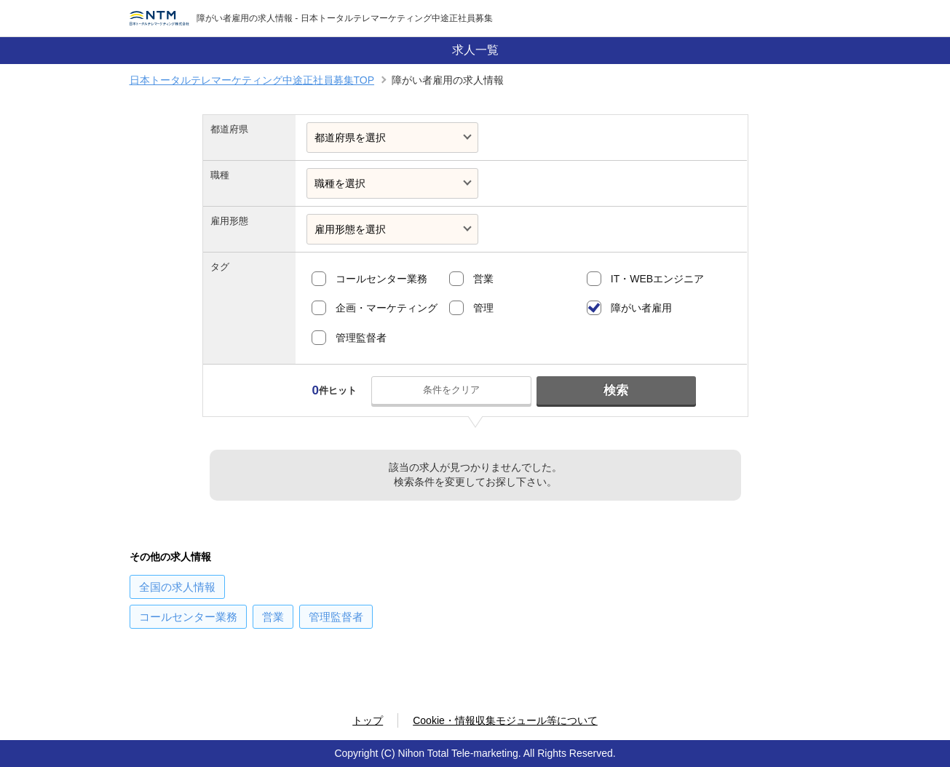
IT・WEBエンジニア (657, 279)
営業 (483, 279)
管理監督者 (361, 337)
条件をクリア (451, 389)
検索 (615, 390)
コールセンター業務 (381, 279)
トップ (367, 720)
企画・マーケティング (387, 308)
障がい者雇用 (641, 308)
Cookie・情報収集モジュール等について (505, 720)
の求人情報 (177, 587)
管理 (483, 308)
